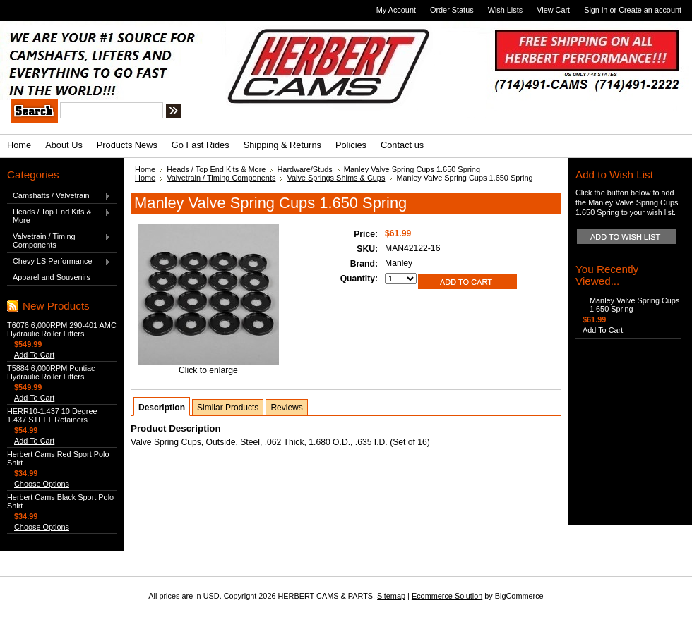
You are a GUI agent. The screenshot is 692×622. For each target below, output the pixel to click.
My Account (396, 10)
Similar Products (227, 408)
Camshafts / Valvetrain (59, 196)
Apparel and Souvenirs (51, 277)
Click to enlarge (208, 370)
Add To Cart (34, 354)
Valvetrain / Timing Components (59, 240)
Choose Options (41, 484)
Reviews (286, 408)
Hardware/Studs (304, 169)
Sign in (595, 10)
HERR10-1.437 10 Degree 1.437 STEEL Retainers (52, 415)
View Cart (553, 10)
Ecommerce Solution (447, 596)
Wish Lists (505, 10)
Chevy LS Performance (59, 262)
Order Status (452, 10)
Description (161, 408)
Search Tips (278, 113)
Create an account (650, 10)
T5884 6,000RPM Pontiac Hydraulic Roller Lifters (51, 372)
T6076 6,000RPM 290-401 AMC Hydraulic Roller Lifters (62, 329)
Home (145, 169)
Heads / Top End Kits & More (59, 215)
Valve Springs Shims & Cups (336, 177)
